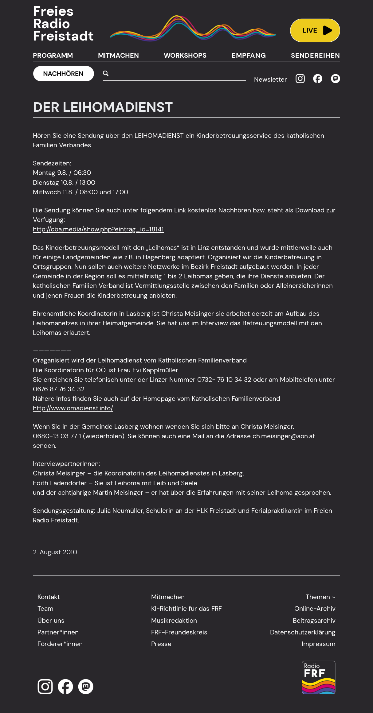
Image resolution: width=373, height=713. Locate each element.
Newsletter (270, 80)
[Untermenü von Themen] (334, 597)
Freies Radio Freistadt (63, 23)
